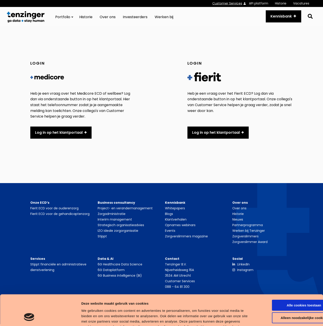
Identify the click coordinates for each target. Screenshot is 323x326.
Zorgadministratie (111, 215)
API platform (258, 3)
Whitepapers (175, 210)
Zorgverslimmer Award (250, 243)
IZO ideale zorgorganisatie (118, 232)
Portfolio (62, 17)
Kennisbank (280, 17)
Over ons (108, 17)
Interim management (115, 221)
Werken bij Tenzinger (248, 232)
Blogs (169, 215)
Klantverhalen (176, 221)
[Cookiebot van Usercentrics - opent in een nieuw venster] (29, 317)
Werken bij (164, 17)
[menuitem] (230, 3)
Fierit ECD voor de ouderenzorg (54, 210)
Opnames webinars (180, 226)
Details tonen (69, 317)
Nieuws (237, 221)
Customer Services (227, 3)
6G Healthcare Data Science (120, 266)
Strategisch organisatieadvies (121, 226)
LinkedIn (243, 266)
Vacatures (301, 3)
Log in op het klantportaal (59, 134)
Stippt (102, 238)
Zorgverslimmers (245, 238)
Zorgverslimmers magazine (186, 238)
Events (170, 232)
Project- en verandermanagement (125, 210)
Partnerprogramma (247, 226)
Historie (280, 3)
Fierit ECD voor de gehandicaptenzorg (60, 215)
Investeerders (135, 17)
